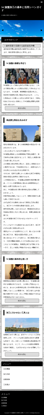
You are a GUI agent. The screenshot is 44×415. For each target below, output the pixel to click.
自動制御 (6, 379)
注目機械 (6, 369)
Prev (2, 30)
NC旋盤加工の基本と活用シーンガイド (21, 9)
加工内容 (6, 374)
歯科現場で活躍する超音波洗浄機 (20, 46)
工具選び (6, 384)
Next (41, 30)
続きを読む (22, 108)
